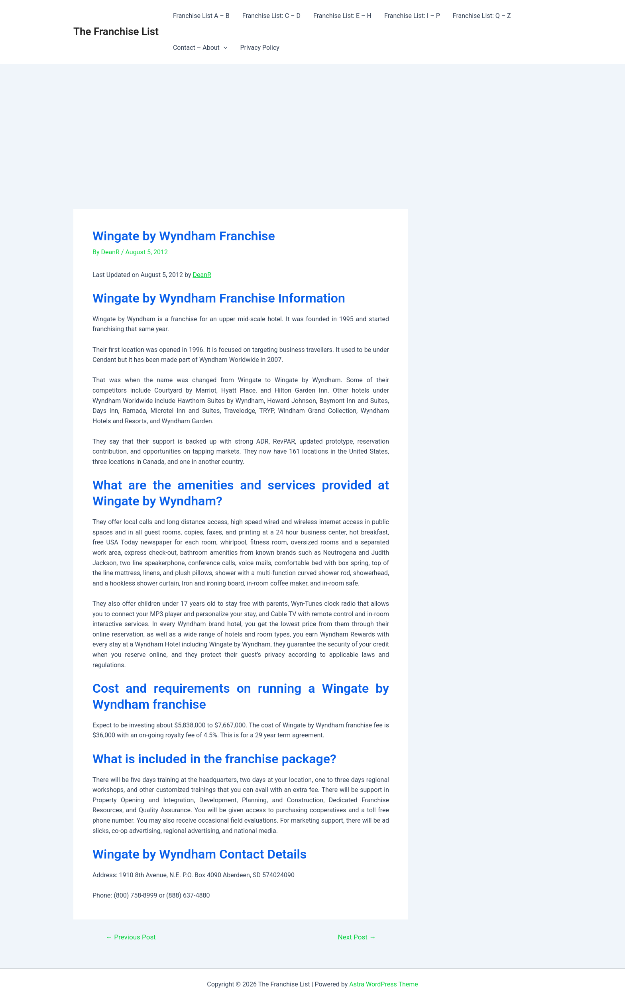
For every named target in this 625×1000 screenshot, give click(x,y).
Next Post (357, 937)
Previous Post (131, 937)
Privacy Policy (259, 47)
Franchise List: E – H (342, 16)
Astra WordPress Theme (383, 984)
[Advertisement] (312, 124)
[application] (224, 48)
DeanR (202, 275)
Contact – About (200, 48)
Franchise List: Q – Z (482, 16)
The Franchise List (116, 31)
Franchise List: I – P (412, 16)
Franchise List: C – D (271, 16)
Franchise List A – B (201, 16)
